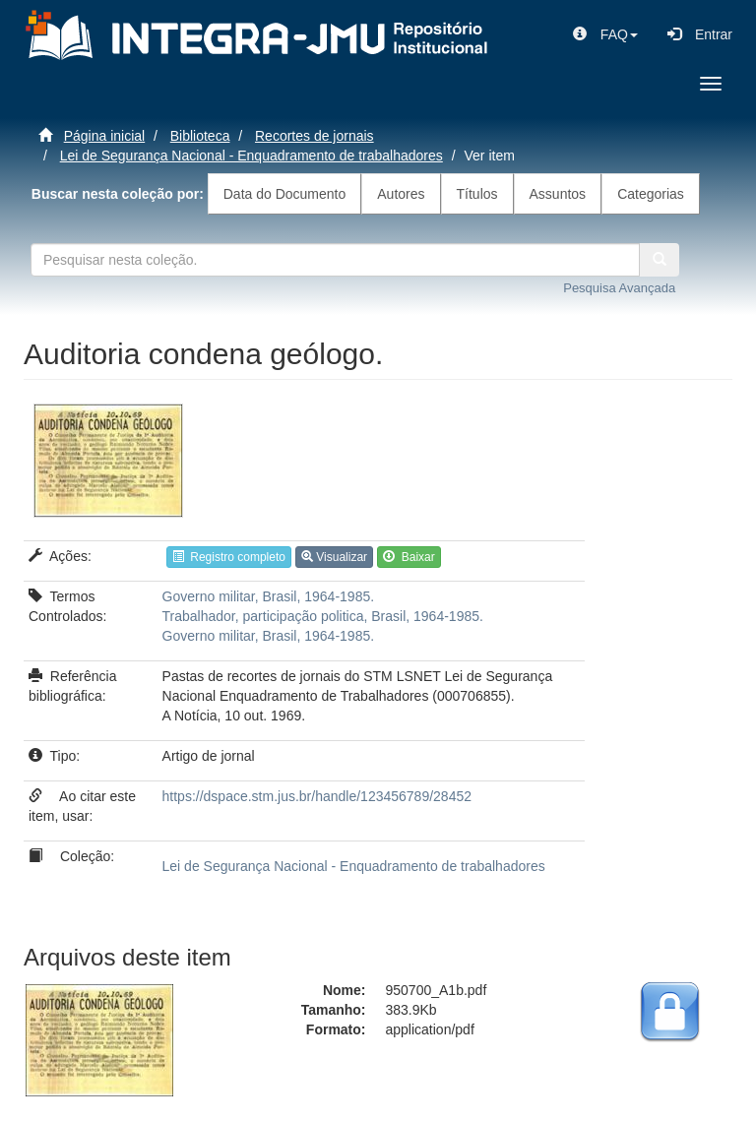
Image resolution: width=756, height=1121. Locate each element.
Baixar (409, 557)
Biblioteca (200, 136)
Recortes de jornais (314, 136)
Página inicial (105, 136)
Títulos (477, 194)
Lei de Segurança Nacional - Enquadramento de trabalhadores (251, 155)
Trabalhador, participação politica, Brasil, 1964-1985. (322, 616)
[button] (605, 34)
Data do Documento (284, 194)
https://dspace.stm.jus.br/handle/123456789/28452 (317, 796)
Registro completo (228, 557)
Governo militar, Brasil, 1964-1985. (268, 596)
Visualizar (334, 557)
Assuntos (558, 194)
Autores (400, 194)
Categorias (650, 194)
